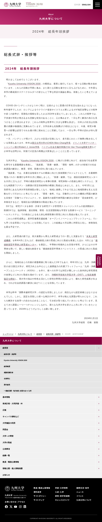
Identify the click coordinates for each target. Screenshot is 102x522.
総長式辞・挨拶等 (53, 334)
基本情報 (6, 397)
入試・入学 (59, 492)
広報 (4, 410)
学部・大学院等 (61, 488)
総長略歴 (7, 366)
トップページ (8, 334)
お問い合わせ (10, 501)
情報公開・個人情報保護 (12, 468)
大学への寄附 (8, 436)
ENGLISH (86, 4)
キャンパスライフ (62, 500)
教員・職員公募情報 (11, 462)
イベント (80, 496)
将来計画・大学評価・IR (12, 404)
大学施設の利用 (9, 423)
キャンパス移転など (11, 416)
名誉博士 (7, 379)
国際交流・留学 (82, 488)
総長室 (39, 334)
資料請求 (37, 492)
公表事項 (6, 449)
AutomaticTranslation (99, 261)
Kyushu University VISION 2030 (24, 84)
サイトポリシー (40, 496)
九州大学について (25, 334)
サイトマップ (39, 500)
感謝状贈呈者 (8, 372)
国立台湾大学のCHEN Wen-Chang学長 (51, 143)
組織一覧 (6, 455)
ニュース (80, 492)
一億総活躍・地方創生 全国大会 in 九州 (17, 391)
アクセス (21, 501)
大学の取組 (7, 442)
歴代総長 (7, 385)
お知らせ (6, 475)
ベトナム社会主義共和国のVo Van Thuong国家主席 (67, 147)
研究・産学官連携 (62, 496)
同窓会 (5, 429)
